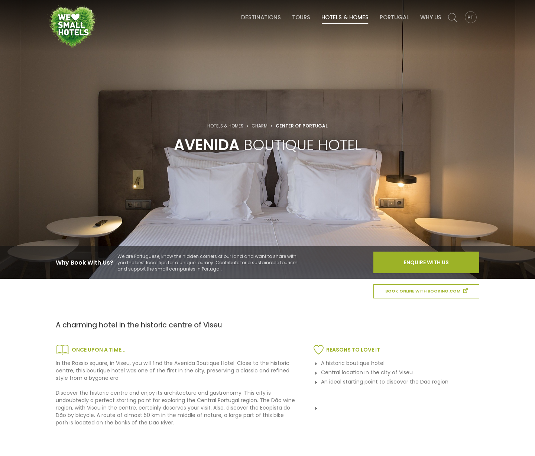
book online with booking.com (426, 291)
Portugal (394, 17)
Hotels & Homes (345, 17)
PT (470, 17)
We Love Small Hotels (49, 3)
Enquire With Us (426, 262)
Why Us (430, 17)
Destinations (261, 17)
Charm (260, 126)
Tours (301, 17)
